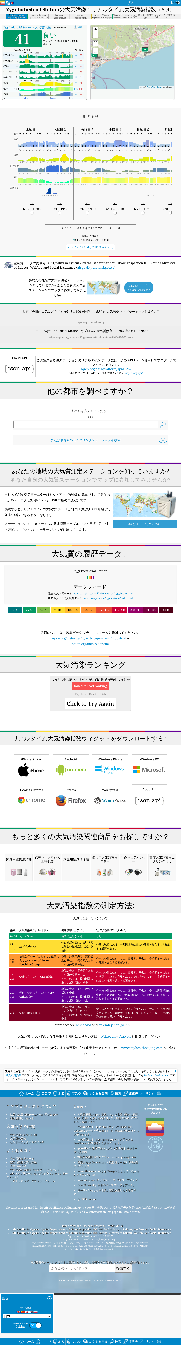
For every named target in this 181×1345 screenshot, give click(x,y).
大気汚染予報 (18, 1314)
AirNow (125, 1185)
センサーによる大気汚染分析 (27, 1290)
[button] (145, 51)
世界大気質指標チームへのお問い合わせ (34, 1263)
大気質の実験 (18, 1287)
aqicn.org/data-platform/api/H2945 (106, 369)
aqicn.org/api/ (134, 373)
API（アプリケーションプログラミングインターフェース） (37, 1323)
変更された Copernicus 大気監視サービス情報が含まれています (106, 1312)
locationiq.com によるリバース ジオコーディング (107, 1328)
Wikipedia (108, 1185)
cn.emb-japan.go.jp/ (114, 1173)
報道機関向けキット (22, 1267)
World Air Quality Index (156, 1224)
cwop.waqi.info (126, 1305)
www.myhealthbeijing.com (142, 1196)
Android (71, 817)
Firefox (71, 847)
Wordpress (110, 847)
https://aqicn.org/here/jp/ (90, 322)
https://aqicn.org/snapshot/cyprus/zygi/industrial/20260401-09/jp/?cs (90, 337)
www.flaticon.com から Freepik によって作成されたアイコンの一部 (106, 1321)
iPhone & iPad (32, 817)
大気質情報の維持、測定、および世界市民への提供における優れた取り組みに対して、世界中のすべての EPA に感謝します (106, 1266)
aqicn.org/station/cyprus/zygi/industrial (108, 598)
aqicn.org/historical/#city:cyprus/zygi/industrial (103, 593)
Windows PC (149, 817)
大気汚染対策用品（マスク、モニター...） (35, 1318)
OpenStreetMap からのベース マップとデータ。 (106, 1333)
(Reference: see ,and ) (90, 1125)
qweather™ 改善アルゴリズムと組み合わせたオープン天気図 (105, 1298)
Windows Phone (110, 817)
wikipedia (83, 1173)
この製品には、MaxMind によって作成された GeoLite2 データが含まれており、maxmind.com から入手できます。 (106, 1279)
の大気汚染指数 (27, 27)
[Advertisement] (91, 677)
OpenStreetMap (154, 87)
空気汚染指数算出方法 (23, 1311)
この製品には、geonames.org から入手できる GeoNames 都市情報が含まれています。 (103, 1290)
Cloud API (149, 847)
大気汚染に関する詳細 (23, 1283)
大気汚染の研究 (20, 1275)
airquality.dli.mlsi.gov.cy (95, 267)
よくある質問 (18, 1299)
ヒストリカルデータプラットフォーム (32, 1329)
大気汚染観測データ (22, 1307)
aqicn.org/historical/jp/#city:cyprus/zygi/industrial (88, 638)
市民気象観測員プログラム (93, 1305)
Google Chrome (32, 847)
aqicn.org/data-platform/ (90, 644)
